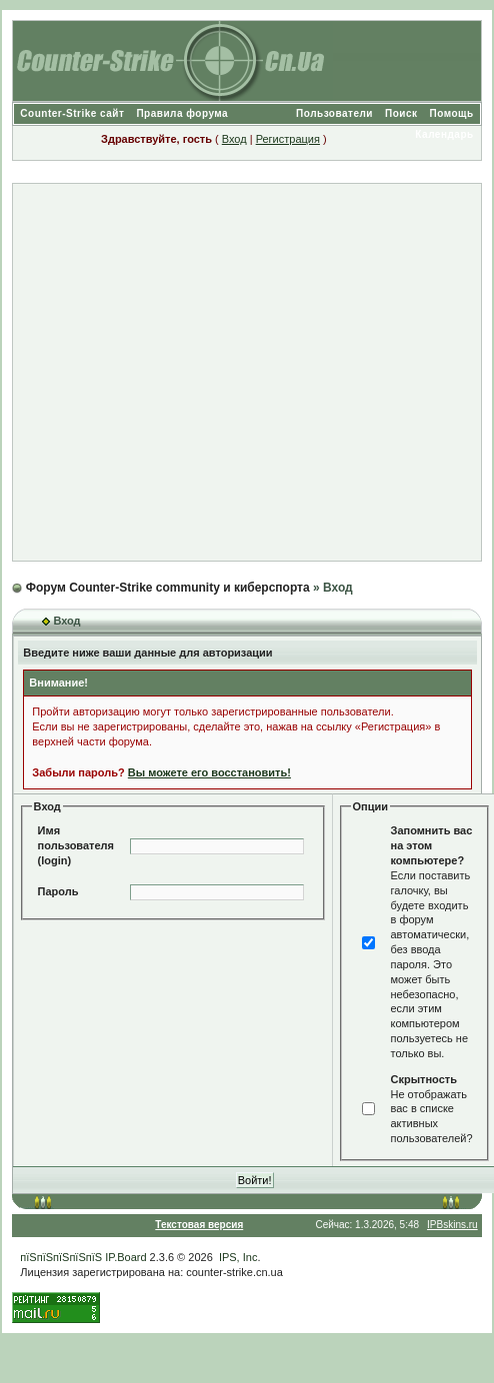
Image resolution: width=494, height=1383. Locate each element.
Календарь (444, 134)
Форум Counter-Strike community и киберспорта (168, 588)
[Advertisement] (238, 372)
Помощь (452, 113)
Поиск (401, 113)
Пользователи (334, 113)
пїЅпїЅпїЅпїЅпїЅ (61, 1257)
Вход (234, 139)
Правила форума (182, 113)
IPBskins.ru (452, 1224)
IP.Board (125, 1257)
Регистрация (288, 139)
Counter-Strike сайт (72, 113)
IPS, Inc (238, 1257)
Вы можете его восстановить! (209, 772)
